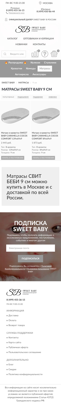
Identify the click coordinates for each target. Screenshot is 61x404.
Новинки (21, 44)
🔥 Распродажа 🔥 (16, 62)
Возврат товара (16, 325)
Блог (11, 365)
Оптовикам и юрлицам (38, 39)
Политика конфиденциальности (25, 374)
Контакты (39, 44)
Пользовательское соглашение (24, 352)
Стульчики (50, 62)
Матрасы (45, 68)
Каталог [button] (12, 39)
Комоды (31, 68)
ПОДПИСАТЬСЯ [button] (30, 259)
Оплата (12, 320)
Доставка (13, 315)
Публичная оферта (18, 347)
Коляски (35, 62)
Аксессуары (39, 74)
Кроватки (16, 68)
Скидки (12, 370)
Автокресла (22, 74)
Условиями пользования (38, 269)
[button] (15, 13)
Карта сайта (14, 342)
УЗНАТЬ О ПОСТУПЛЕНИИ (12, 158)
